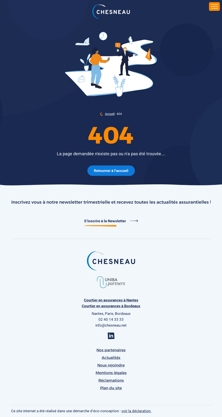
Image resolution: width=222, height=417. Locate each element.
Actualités (111, 357)
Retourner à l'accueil (111, 170)
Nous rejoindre (111, 365)
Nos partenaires (111, 350)
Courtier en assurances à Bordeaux (111, 305)
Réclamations (111, 380)
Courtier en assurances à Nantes (111, 300)
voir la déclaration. (136, 411)
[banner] (111, 12)
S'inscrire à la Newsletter (111, 221)
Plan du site (111, 388)
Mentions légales (111, 373)
